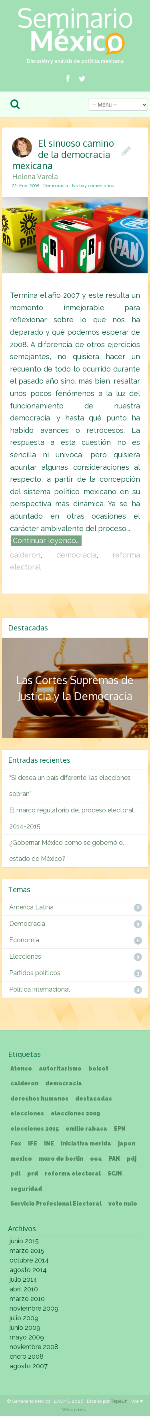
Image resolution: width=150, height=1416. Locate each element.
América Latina (31, 907)
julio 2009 (24, 1318)
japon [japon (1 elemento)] (126, 1143)
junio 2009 (25, 1327)
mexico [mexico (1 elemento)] (21, 1158)
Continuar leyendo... (46, 540)
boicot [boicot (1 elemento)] (98, 1068)
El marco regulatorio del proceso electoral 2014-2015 (71, 818)
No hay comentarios (93, 185)
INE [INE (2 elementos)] (49, 1143)
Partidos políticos (34, 973)
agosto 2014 (28, 1270)
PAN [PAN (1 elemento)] (114, 1158)
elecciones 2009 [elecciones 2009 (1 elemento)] (75, 1113)
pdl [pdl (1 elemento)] (15, 1173)
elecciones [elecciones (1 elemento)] (27, 1113)
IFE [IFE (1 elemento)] (32, 1143)
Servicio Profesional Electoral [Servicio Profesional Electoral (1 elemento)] (56, 1203)
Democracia (55, 185)
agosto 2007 (29, 1366)
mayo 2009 (27, 1337)
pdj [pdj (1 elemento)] (131, 1158)
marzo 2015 (27, 1250)
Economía (24, 940)
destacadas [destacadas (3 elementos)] (93, 1098)
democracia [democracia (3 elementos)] (63, 1083)
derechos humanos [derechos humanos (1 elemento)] (39, 1098)
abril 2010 (24, 1289)
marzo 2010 (27, 1299)
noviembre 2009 (34, 1308)
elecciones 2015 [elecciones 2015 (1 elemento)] (34, 1128)
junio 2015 (24, 1241)
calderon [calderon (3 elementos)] (24, 1083)
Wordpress (74, 1409)
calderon (25, 555)
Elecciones (25, 956)
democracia (76, 555)
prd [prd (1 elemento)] (32, 1173)
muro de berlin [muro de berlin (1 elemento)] (61, 1158)
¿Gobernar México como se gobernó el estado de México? (66, 851)
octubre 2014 (29, 1260)
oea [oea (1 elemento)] (96, 1158)
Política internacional (39, 989)
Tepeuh (119, 1401)
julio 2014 (23, 1279)
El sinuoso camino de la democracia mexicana (65, 158)
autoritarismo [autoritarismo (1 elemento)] (60, 1068)
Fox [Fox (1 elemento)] (15, 1143)
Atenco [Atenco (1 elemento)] (21, 1068)
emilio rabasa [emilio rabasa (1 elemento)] (86, 1128)
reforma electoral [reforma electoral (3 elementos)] (73, 1173)
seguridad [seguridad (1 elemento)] (26, 1189)
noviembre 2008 (34, 1347)
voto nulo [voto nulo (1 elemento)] (122, 1203)
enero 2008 (27, 1356)
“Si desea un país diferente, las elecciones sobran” (70, 786)
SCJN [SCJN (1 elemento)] (115, 1173)
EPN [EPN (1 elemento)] (120, 1128)
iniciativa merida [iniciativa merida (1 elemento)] (86, 1143)
